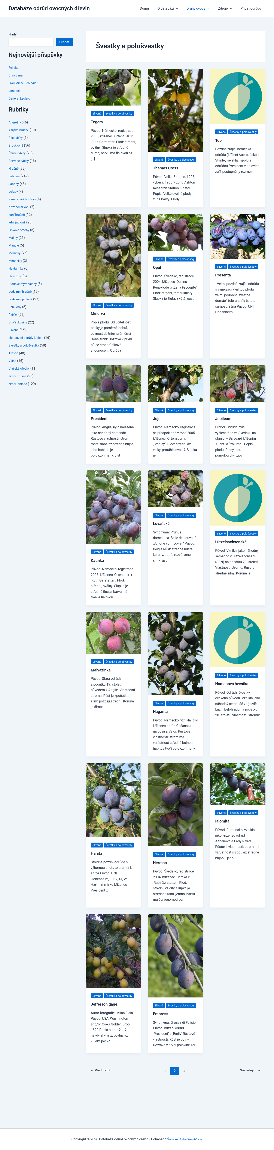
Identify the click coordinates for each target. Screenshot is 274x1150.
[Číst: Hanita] (113, 828)
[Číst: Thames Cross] (175, 110)
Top (218, 145)
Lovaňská (162, 546)
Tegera (97, 127)
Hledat (13, 34)
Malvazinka (102, 698)
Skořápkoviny (19, 322)
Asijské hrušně (20, 130)
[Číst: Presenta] (237, 242)
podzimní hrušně (21, 291)
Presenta (223, 286)
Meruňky (15, 253)
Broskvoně (17, 145)
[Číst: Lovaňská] (175, 505)
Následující (248, 1110)
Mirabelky (16, 261)
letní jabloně (18, 222)
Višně (13, 361)
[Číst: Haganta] (175, 676)
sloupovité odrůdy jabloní (28, 338)
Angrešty (15, 122)
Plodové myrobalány (24, 284)
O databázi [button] (174, 8)
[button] (182, 8)
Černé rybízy (18, 153)
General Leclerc (20, 98)
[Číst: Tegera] (113, 87)
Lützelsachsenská (232, 564)
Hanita (97, 887)
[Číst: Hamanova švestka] (237, 662)
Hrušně (14, 168)
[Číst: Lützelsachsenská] (237, 515)
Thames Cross (167, 173)
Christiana (16, 75)
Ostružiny (16, 276)
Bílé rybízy (16, 138)
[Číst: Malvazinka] (113, 655)
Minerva (98, 324)
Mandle (14, 245)
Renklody (15, 307)
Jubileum (224, 435)
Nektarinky (17, 268)
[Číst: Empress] (175, 989)
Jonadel (15, 91)
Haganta (161, 739)
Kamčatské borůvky (24, 199)
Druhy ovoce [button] (202, 8)
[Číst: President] (113, 395)
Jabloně (15, 176)
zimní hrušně (18, 376)
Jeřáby (14, 191)
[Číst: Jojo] (175, 395)
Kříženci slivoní (20, 207)
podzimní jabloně (22, 299)
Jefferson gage (105, 1043)
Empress (161, 1053)
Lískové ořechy (20, 230)
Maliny (14, 238)
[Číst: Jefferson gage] (113, 985)
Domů (151, 8)
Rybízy (13, 315)
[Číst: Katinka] (113, 524)
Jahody (14, 184)
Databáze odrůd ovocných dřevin (49, 8)
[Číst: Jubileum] (237, 395)
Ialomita (223, 855)
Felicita (14, 68)
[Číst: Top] (237, 96)
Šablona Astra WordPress (184, 1139)
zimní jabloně (19, 384)
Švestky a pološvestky (25, 345)
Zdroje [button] (228, 8)
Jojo (157, 435)
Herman (160, 896)
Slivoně (14, 330)
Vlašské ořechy (20, 368)
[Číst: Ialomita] (237, 812)
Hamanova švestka (233, 711)
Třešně (14, 353)
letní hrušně (17, 215)
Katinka (98, 582)
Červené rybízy (20, 161)
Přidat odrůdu (251, 8)
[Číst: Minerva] (113, 261)
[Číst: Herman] (175, 833)
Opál (157, 278)
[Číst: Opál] (175, 238)
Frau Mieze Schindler (24, 83)
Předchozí (101, 1110)
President (100, 435)
